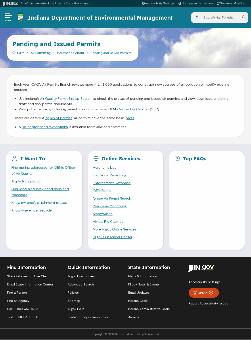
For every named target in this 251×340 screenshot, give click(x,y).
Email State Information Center (30, 285)
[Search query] (220, 17)
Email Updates (138, 293)
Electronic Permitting (109, 175)
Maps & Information (142, 277)
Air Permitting (41, 53)
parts (130, 118)
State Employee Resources (88, 317)
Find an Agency (18, 301)
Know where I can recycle (31, 210)
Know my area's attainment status (39, 203)
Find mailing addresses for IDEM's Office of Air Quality (43, 170)
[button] (158, 3)
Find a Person (17, 293)
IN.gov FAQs (76, 309)
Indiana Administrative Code (149, 309)
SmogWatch (103, 214)
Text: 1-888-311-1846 (23, 317)
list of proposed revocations (45, 127)
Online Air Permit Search (112, 198)
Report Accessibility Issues (208, 304)
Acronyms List (104, 167)
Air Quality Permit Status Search (66, 98)
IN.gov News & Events (144, 285)
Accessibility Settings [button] (204, 282)
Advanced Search (81, 285)
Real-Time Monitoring (110, 206)
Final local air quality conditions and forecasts (40, 192)
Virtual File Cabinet (134, 109)
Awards (133, 317)
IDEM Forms (102, 191)
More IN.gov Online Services (115, 229)
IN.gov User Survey (81, 277)
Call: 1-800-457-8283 (22, 309)
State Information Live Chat (27, 277)
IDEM (20, 53)
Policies (73, 293)
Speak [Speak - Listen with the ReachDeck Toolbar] (203, 293)
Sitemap (74, 301)
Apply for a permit (26, 181)
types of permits (58, 118)
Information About (70, 53)
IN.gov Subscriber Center (112, 237)
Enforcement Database (112, 183)
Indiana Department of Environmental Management (100, 17)
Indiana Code (138, 301)
